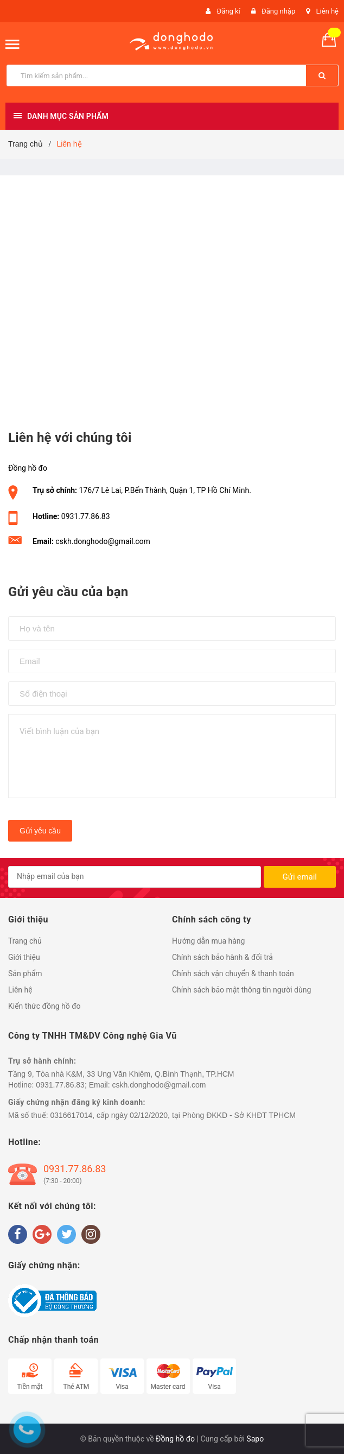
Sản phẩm (25, 973)
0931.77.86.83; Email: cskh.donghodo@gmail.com (121, 1084)
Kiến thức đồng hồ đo (44, 1006)
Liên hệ (327, 11)
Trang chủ (25, 941)
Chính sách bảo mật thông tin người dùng (241, 989)
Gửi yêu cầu (40, 830)
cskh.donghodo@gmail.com (102, 541)
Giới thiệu (24, 957)
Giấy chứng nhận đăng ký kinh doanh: (76, 1102)
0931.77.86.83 (85, 516)
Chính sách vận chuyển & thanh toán (233, 973)
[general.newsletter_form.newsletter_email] (134, 877)
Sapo (255, 1438)
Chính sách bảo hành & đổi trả (222, 957)
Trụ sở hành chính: (42, 1061)
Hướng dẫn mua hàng (208, 941)
